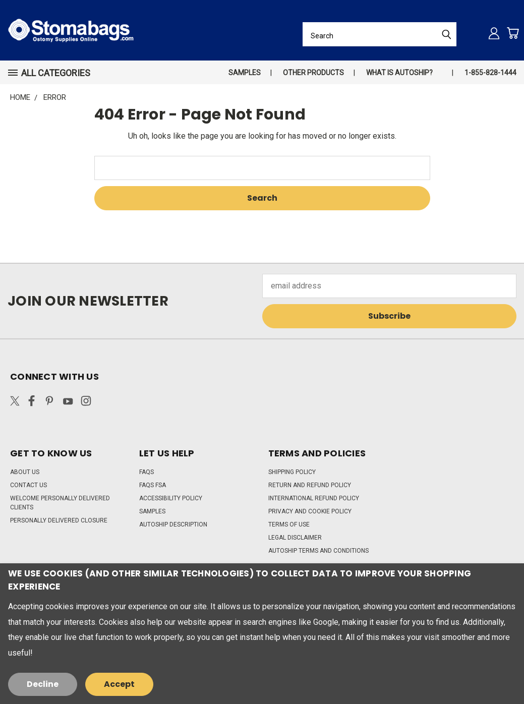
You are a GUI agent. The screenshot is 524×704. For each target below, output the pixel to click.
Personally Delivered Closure (58, 520)
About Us (24, 472)
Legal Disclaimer (295, 537)
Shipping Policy (292, 472)
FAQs (146, 472)
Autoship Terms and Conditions (318, 550)
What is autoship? (399, 73)
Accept (119, 684)
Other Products (313, 73)
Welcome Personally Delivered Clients (60, 503)
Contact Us (28, 485)
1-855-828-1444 (490, 73)
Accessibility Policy (170, 498)
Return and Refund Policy (309, 485)
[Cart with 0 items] (512, 33)
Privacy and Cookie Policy (310, 511)
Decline (43, 684)
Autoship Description (173, 524)
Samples (244, 73)
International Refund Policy (313, 498)
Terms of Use (289, 524)
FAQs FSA (152, 485)
